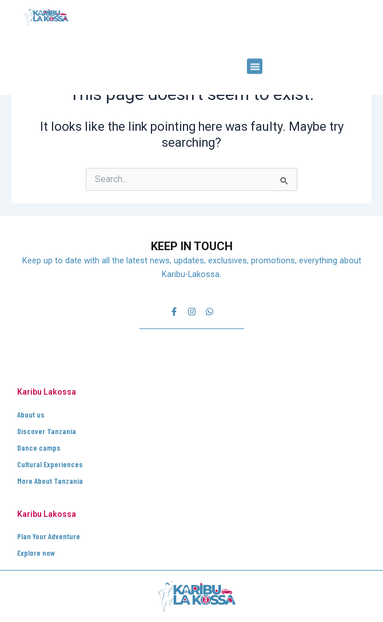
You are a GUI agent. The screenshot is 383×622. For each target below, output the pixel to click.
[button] (254, 50)
